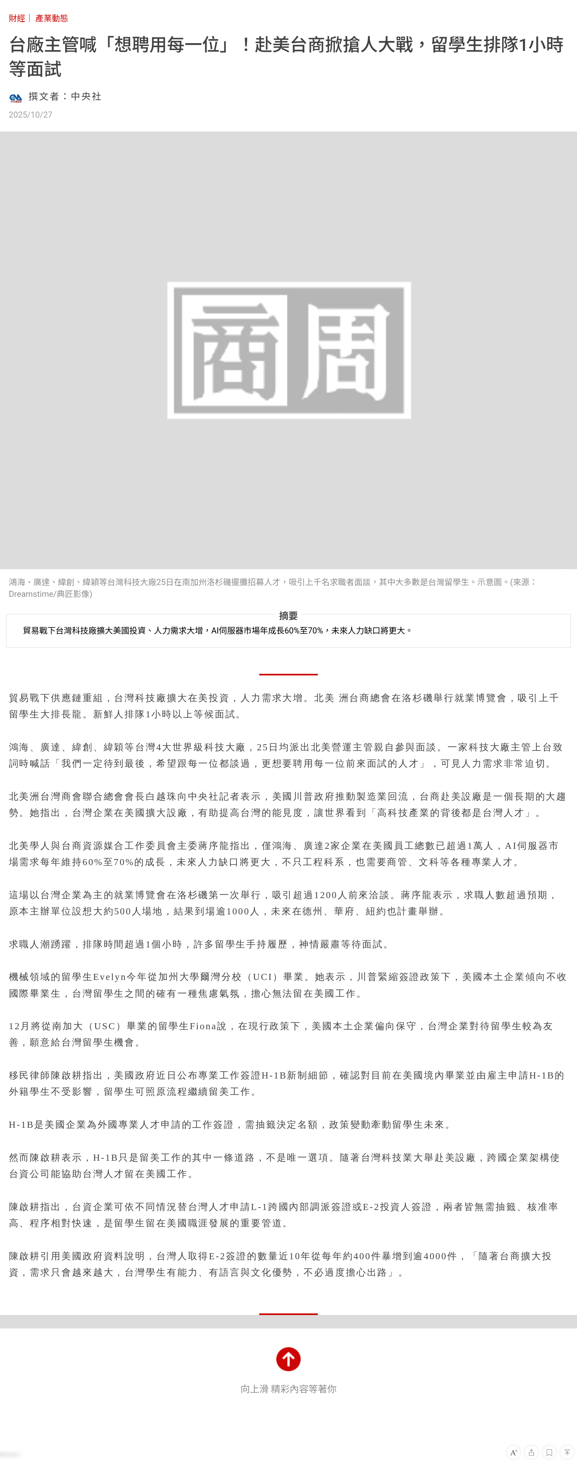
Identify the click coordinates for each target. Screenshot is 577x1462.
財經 (17, 18)
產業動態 (51, 18)
